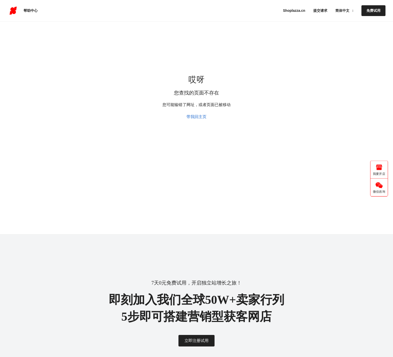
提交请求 (320, 11)
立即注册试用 (196, 340)
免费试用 (373, 11)
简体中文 (342, 11)
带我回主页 (196, 117)
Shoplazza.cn (294, 11)
